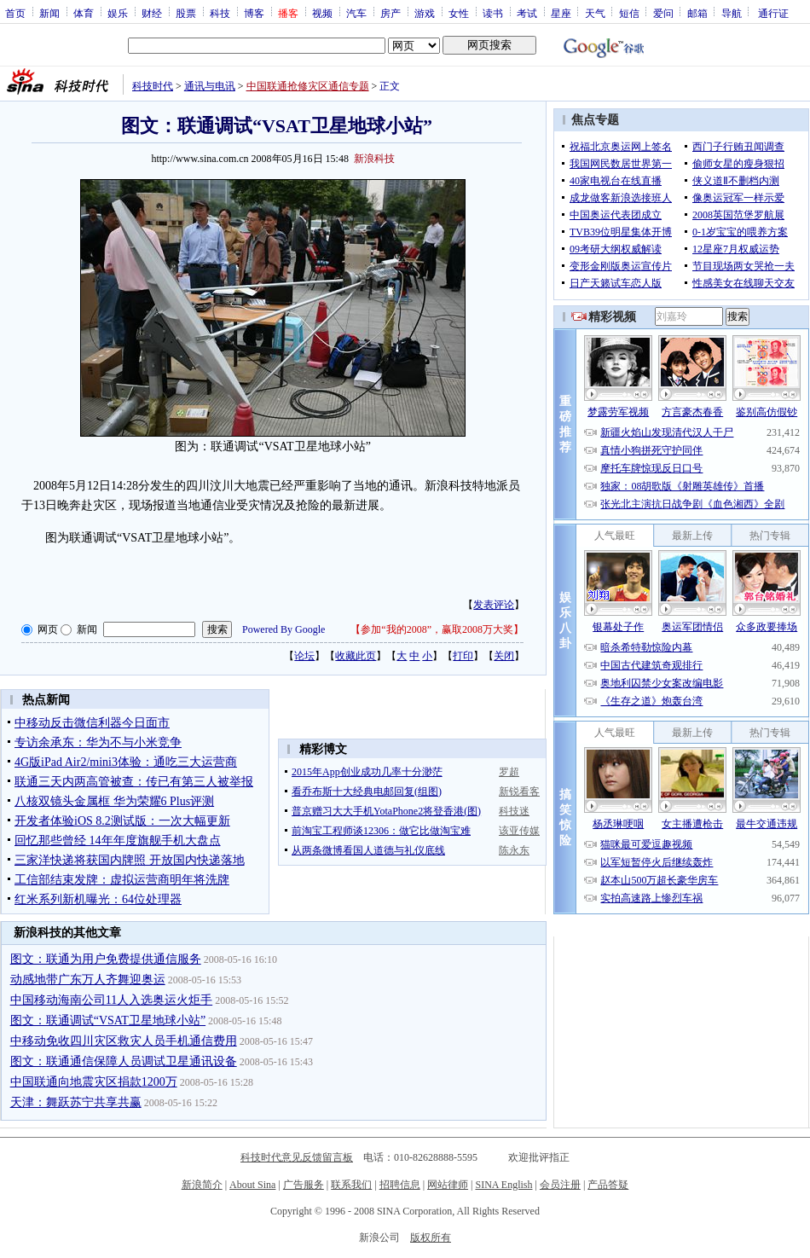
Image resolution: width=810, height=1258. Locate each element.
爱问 (663, 13)
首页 (15, 13)
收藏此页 (355, 656)
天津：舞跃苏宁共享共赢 (76, 1102)
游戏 (424, 13)
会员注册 (560, 1185)
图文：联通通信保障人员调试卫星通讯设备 (123, 1061)
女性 (458, 13)
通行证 (773, 13)
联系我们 (351, 1185)
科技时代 (152, 86)
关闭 (504, 656)
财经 (152, 13)
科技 (220, 13)
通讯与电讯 (209, 86)
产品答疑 (607, 1185)
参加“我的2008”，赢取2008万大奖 (437, 629)
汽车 (356, 13)
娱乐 (117, 13)
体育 (83, 13)
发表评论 (493, 605)
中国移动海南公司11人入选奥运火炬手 (111, 1000)
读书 (493, 13)
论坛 (304, 656)
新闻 (49, 13)
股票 (186, 13)
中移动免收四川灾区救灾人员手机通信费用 (123, 1041)
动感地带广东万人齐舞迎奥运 (87, 979)
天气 (595, 13)
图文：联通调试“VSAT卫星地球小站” (107, 1020)
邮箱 (697, 13)
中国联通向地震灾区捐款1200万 (93, 1081)
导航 (731, 13)
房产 (390, 13)
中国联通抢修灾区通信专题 (307, 86)
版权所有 (430, 1238)
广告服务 (303, 1185)
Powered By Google (283, 629)
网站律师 (447, 1185)
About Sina (252, 1185)
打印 (463, 656)
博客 (254, 13)
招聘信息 (399, 1185)
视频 (322, 13)
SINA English (503, 1185)
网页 (48, 629)
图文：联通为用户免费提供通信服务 (105, 959)
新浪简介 (202, 1185)
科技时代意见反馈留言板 (296, 1157)
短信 (629, 13)
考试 (527, 13)
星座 (561, 13)
